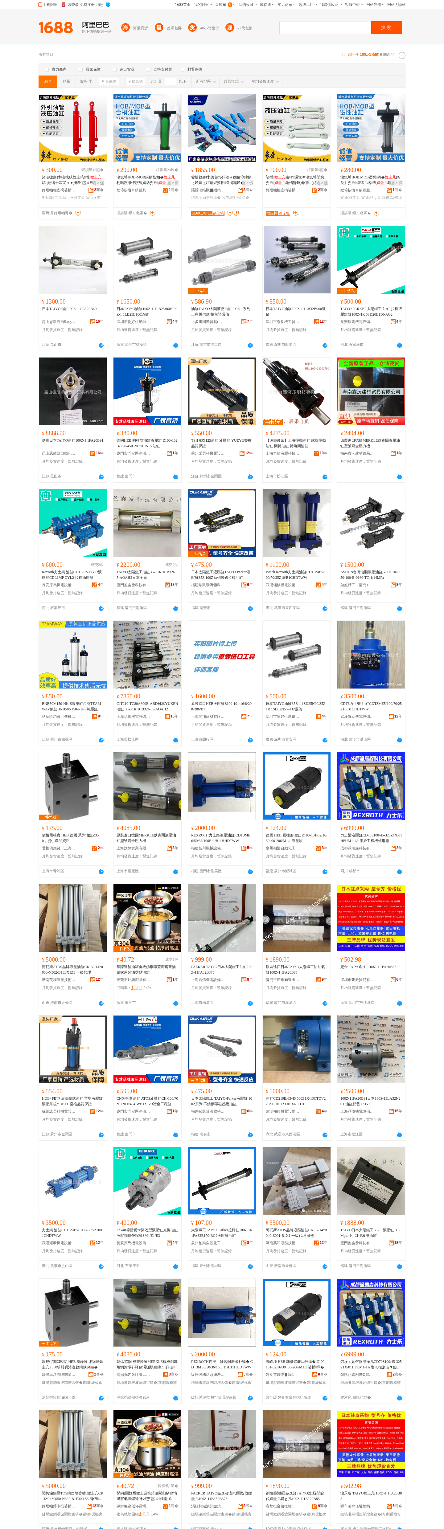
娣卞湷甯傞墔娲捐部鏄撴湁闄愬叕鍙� (357, 1506)
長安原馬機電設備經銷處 (357, 322)
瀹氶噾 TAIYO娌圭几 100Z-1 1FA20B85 (371, 1496)
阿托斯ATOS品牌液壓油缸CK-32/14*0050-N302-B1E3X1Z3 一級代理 (72, 970)
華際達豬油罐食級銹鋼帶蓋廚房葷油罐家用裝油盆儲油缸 (146, 970)
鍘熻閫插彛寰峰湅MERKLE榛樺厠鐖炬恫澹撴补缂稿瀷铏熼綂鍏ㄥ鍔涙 (147, 1364)
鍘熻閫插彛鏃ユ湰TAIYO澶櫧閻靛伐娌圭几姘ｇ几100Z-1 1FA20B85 (295, 1496)
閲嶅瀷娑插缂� (235, 197)
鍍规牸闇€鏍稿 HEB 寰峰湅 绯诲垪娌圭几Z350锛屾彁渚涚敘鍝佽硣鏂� (72, 1364)
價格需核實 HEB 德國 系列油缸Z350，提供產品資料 (70, 838)
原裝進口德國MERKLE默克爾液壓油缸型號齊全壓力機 (370, 443)
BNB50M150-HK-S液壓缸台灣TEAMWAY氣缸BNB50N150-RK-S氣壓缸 (71, 706)
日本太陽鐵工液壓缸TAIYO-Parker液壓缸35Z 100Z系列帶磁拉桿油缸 (220, 575)
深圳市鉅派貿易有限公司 (357, 980)
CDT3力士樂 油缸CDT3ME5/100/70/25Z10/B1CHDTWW (371, 706)
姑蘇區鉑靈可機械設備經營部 (59, 716)
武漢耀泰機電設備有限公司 (357, 716)
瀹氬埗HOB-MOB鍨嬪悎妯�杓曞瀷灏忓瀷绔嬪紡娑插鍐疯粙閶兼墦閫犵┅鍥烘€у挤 (147, 180)
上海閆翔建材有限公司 (208, 716)
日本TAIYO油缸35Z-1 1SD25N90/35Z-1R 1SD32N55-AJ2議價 (296, 706)
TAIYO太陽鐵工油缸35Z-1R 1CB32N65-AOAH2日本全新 (147, 575)
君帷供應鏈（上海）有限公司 (59, 848)
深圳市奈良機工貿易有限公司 (283, 322)
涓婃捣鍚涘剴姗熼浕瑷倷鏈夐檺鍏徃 (208, 1506)
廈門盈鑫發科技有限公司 (133, 585)
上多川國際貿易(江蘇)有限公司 (208, 322)
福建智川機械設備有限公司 (208, 848)
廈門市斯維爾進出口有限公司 (283, 980)
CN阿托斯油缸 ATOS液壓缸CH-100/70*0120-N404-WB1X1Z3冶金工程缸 (147, 1101)
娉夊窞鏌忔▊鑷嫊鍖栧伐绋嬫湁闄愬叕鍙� (283, 1374)
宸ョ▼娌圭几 (74, 197)
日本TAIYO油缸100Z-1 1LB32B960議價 (296, 312)
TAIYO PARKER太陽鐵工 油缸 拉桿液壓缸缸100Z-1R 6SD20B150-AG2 (371, 312)
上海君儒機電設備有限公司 (208, 980)
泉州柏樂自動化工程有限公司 (283, 848)
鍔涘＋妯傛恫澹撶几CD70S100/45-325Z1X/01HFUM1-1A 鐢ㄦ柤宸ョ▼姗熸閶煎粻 (371, 1364)
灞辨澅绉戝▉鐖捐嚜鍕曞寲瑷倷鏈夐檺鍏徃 (208, 190)
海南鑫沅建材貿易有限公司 (357, 453)
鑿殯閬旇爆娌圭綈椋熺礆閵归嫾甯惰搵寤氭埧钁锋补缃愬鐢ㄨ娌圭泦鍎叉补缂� (147, 1496)
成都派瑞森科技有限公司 (357, 848)
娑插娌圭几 (52, 197)
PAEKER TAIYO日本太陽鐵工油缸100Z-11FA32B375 (222, 970)
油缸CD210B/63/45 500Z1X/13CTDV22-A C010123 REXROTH (296, 1101)
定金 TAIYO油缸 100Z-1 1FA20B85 (368, 967)
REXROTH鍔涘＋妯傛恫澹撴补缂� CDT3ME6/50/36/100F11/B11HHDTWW (222, 1364)
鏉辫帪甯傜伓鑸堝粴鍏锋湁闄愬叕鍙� (133, 1506)
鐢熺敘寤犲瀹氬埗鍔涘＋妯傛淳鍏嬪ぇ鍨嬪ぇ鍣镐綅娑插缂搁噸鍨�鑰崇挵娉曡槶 (221, 180)
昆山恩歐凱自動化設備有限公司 (59, 322)
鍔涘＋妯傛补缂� (206, 197)
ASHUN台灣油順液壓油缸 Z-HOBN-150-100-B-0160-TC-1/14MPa (370, 575)
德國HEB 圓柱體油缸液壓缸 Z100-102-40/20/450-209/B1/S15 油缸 (147, 443)
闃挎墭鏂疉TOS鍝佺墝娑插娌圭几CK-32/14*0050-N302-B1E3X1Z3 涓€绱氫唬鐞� (73, 1496)
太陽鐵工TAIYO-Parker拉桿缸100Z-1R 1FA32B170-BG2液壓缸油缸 (222, 1233)
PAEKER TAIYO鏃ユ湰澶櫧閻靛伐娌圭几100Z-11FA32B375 (221, 1496)
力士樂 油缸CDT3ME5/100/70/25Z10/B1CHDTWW (73, 1233)
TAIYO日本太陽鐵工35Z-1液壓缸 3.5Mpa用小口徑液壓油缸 (370, 1233)
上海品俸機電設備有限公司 (133, 716)
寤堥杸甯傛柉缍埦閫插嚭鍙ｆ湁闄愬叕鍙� (283, 1506)
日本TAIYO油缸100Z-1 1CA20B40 (69, 309)
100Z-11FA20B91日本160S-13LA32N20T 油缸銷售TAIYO (370, 1101)
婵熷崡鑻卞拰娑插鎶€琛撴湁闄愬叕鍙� (59, 1506)
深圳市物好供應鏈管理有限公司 (133, 322)
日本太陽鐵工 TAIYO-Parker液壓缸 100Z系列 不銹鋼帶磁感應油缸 (221, 1101)
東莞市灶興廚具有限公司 (133, 980)
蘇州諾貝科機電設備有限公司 (208, 453)
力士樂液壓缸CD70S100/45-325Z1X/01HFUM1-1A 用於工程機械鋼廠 (371, 838)
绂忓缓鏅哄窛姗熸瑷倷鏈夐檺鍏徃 (208, 1374)
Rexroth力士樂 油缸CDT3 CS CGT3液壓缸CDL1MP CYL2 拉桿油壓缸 (72, 575)
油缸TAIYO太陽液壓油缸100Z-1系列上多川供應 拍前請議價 (220, 312)
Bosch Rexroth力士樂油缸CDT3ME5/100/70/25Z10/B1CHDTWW (296, 575)
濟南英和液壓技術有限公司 (59, 980)
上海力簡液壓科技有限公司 (283, 453)
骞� (99, 190)
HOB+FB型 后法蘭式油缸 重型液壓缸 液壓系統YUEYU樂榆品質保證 (72, 1101)
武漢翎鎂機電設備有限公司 (283, 585)
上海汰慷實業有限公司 (133, 848)
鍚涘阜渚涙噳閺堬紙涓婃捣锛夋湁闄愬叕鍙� (59, 1374)
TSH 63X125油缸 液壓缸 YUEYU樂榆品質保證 (221, 443)
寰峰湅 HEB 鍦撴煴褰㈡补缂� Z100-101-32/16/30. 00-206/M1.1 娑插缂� (296, 1364)
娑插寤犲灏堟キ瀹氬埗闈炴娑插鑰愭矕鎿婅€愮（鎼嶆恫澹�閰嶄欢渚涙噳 (295, 180)
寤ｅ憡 (98, 183)
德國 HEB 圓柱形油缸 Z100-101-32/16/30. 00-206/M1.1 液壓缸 (296, 838)
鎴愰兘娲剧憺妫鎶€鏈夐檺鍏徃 (357, 1374)
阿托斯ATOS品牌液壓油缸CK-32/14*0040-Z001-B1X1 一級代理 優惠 (296, 1233)
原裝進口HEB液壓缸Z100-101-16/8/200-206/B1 (221, 706)
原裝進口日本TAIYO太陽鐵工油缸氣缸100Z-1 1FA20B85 (295, 970)
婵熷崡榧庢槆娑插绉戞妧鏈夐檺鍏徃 (59, 190)
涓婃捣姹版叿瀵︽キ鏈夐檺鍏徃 (133, 1374)
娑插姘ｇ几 (371, 197)
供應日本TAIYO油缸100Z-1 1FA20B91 (72, 440)
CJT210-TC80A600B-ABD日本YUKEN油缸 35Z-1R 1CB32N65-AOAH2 (147, 706)
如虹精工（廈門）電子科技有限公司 (357, 585)
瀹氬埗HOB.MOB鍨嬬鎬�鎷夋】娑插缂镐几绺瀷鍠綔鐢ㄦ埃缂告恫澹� (370, 180)
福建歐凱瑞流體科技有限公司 (208, 585)
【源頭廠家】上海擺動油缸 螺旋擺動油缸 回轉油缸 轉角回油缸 (296, 443)
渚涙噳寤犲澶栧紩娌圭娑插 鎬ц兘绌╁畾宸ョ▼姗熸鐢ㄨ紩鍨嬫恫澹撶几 (71, 180)
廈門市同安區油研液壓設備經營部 (133, 453)
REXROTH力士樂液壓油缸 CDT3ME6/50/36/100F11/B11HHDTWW (220, 838)
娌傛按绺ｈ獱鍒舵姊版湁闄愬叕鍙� (133, 190)
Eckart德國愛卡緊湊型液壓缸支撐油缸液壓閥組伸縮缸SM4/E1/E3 (147, 1233)
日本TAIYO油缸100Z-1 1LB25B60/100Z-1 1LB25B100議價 (147, 312)
